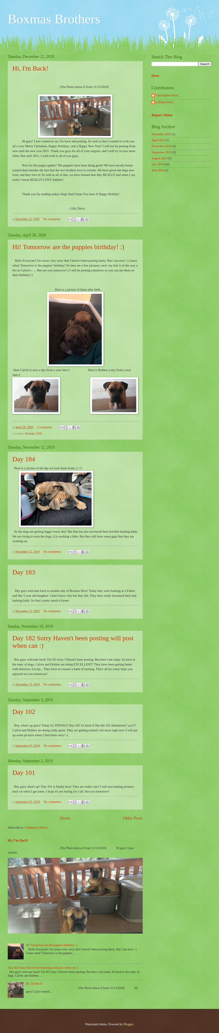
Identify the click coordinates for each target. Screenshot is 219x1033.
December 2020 (161, 134)
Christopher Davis (167, 95)
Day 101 (23, 772)
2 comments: (45, 427)
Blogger (128, 1024)
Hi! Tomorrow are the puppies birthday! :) (68, 246)
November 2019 (161, 146)
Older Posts (133, 818)
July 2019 (157, 164)
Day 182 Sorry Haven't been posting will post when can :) (43, 967)
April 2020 (158, 140)
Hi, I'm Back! (30, 68)
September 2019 (161, 152)
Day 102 (23, 711)
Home (65, 818)
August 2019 (159, 158)
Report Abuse (162, 115)
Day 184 (23, 459)
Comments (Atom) (36, 827)
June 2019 (158, 170)
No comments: (52, 219)
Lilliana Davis (164, 102)
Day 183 (23, 572)
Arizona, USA (33, 433)
